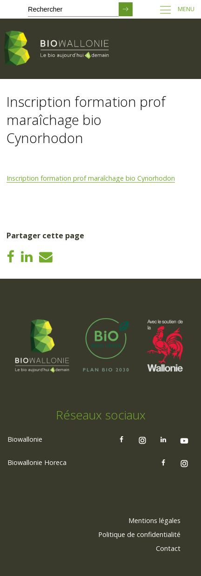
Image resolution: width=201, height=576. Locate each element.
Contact (168, 548)
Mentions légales (154, 520)
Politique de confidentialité (139, 534)
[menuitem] (154, 521)
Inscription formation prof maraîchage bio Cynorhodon (91, 178)
